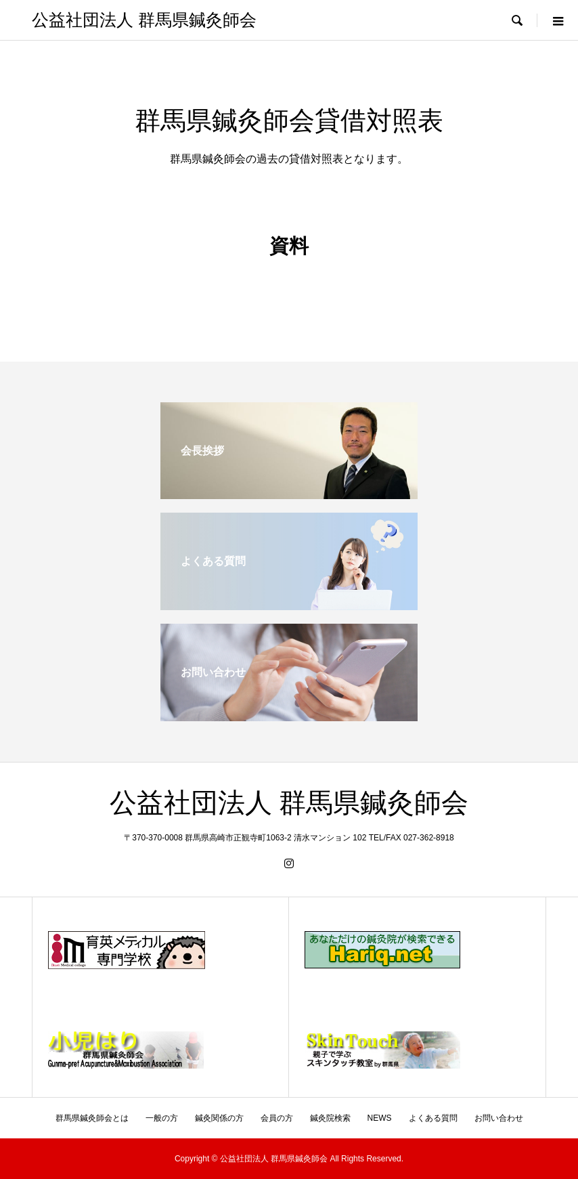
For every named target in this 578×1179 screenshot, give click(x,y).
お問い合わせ (498, 1118)
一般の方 (162, 1118)
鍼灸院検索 (330, 1118)
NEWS (380, 1118)
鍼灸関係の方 (219, 1118)
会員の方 (277, 1118)
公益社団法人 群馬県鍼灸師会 (144, 20)
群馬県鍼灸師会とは (92, 1118)
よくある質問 (433, 1118)
